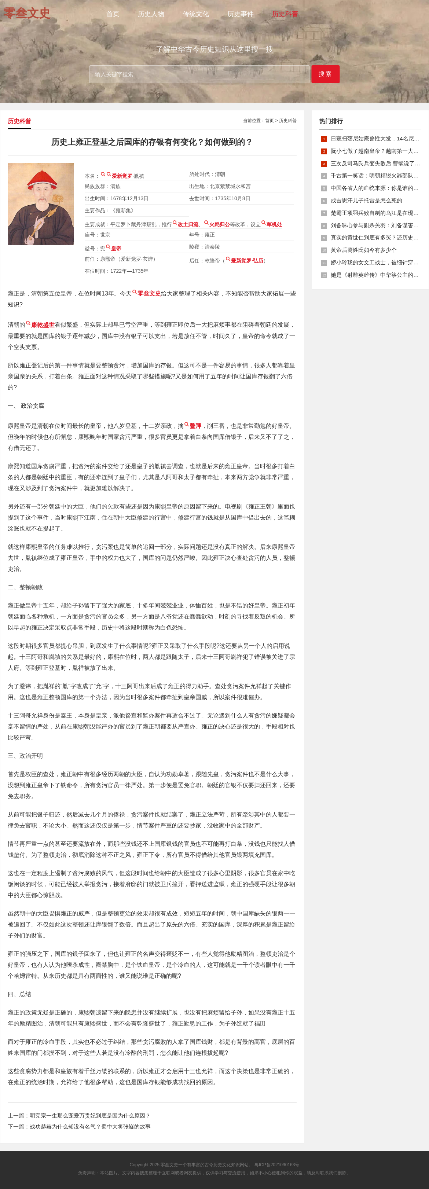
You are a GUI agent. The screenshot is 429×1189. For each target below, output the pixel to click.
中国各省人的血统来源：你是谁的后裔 (377, 188)
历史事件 (240, 14)
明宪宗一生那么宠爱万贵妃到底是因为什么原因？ (90, 1115)
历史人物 (151, 14)
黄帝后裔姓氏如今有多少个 (364, 250)
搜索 (326, 74)
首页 (113, 14)
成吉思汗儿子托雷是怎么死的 (366, 200)
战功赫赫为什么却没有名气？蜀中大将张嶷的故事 (90, 1126)
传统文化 (196, 14)
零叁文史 (169, 1164)
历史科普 (285, 14)
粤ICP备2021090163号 (277, 1164)
